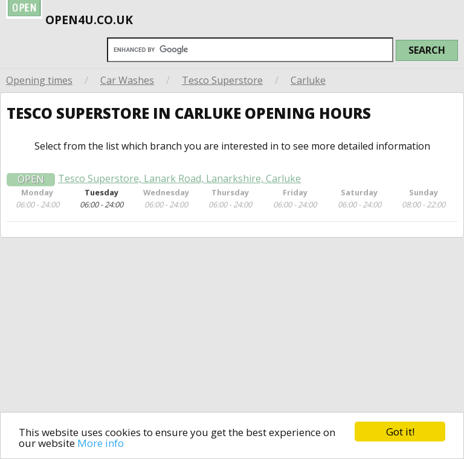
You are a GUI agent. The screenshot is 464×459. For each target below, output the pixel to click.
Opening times (39, 80)
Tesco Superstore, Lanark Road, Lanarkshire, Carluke (179, 184)
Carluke (308, 80)
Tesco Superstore (222, 80)
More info (100, 444)
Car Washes (127, 80)
